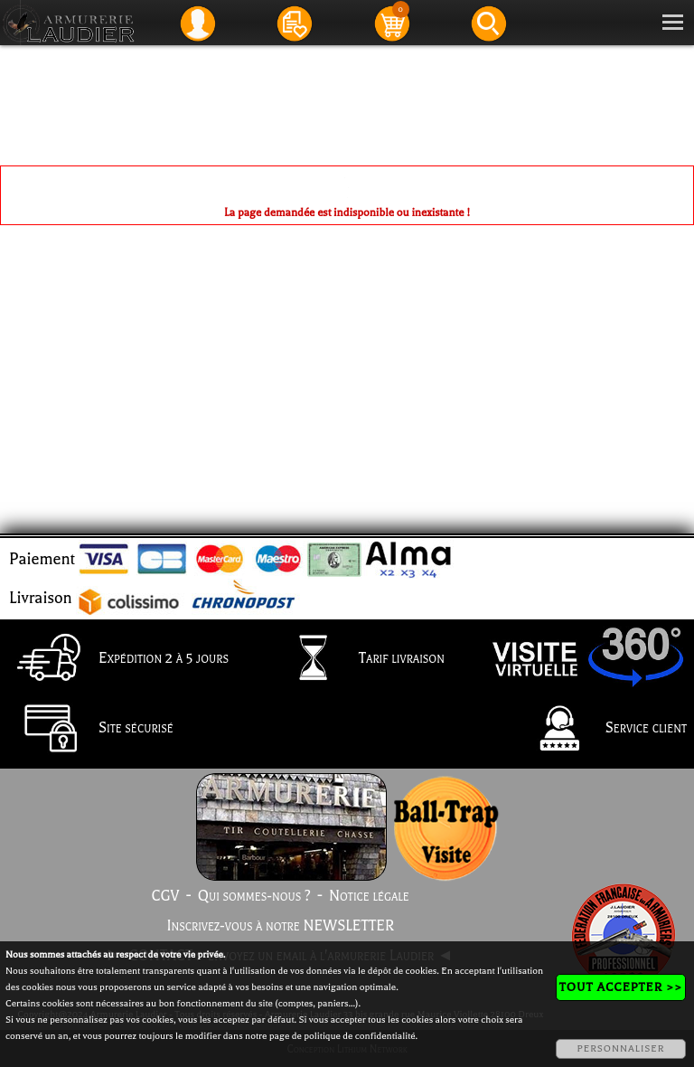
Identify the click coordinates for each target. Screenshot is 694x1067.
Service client (600, 729)
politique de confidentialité (359, 1036)
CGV (165, 896)
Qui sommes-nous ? (254, 896)
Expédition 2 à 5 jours (118, 659)
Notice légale (369, 896)
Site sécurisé (90, 729)
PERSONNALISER (620, 1048)
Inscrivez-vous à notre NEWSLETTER (280, 926)
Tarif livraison (356, 659)
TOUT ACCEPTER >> (620, 987)
